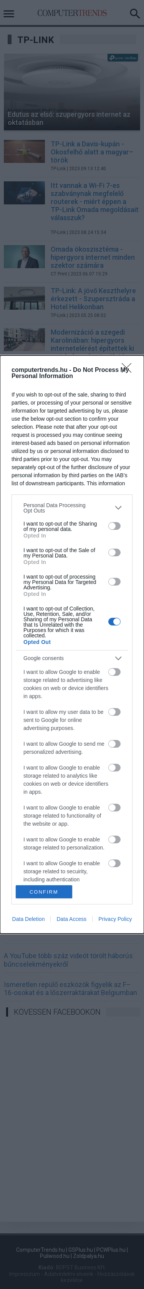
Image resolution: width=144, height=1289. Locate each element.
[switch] (114, 526)
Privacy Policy (115, 919)
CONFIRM (44, 892)
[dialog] (72, 644)
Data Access (71, 919)
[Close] (129, 370)
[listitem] (72, 508)
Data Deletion (28, 919)
